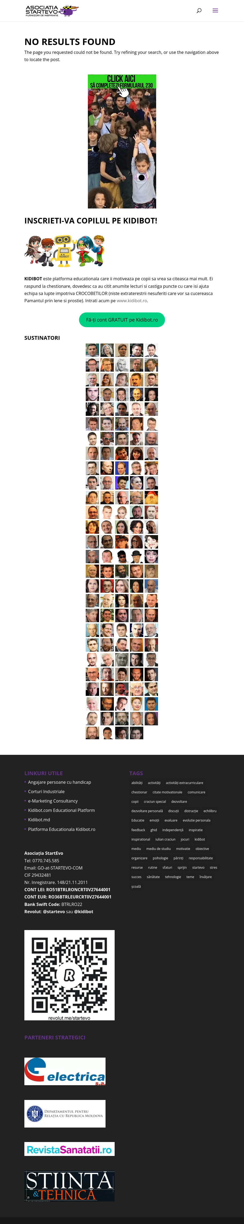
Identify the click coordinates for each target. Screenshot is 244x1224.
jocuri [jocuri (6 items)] (185, 839)
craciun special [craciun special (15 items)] (155, 801)
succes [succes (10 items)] (136, 877)
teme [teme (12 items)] (190, 877)
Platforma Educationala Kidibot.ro (61, 829)
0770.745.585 (45, 861)
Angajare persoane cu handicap (59, 782)
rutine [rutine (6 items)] (152, 867)
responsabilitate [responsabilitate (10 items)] (201, 858)
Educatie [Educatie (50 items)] (138, 820)
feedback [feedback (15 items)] (138, 830)
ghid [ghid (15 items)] (154, 830)
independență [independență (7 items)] (172, 830)
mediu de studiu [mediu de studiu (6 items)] (159, 848)
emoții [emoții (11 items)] (154, 820)
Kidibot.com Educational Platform (61, 810)
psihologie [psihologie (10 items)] (160, 858)
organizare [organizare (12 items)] (140, 858)
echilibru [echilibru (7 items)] (210, 811)
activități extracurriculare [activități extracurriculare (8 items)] (184, 783)
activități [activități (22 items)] (154, 783)
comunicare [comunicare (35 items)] (196, 792)
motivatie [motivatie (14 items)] (183, 848)
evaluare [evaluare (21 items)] (170, 820)
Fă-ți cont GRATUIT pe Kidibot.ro (122, 319)
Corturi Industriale (46, 791)
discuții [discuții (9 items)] (173, 811)
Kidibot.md (39, 820)
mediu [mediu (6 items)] (136, 848)
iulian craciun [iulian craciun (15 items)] (165, 839)
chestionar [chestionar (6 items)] (139, 792)
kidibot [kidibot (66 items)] (200, 839)
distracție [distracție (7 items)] (191, 811)
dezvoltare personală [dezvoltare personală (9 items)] (147, 811)
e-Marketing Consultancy (53, 801)
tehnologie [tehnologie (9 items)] (173, 877)
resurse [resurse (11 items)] (137, 867)
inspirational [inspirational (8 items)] (141, 839)
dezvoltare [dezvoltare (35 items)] (179, 801)
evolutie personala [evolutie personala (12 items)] (197, 820)
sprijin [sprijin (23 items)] (182, 867)
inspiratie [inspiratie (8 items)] (196, 830)
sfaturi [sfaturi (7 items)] (167, 867)
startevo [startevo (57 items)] (198, 867)
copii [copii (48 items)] (135, 801)
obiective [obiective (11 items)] (202, 848)
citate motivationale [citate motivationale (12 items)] (167, 792)
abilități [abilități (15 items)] (137, 783)
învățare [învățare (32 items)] (206, 877)
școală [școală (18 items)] (136, 886)
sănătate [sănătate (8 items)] (153, 877)
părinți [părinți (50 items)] (178, 858)
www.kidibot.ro (132, 301)
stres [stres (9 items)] (213, 867)
